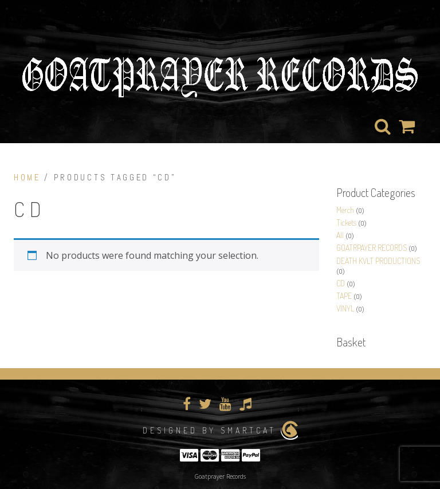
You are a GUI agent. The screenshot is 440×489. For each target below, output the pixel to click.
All (340, 235)
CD (340, 283)
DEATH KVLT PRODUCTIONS (378, 261)
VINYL (345, 308)
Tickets (346, 222)
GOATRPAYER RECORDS (371, 248)
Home (27, 177)
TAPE (344, 296)
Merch (345, 210)
